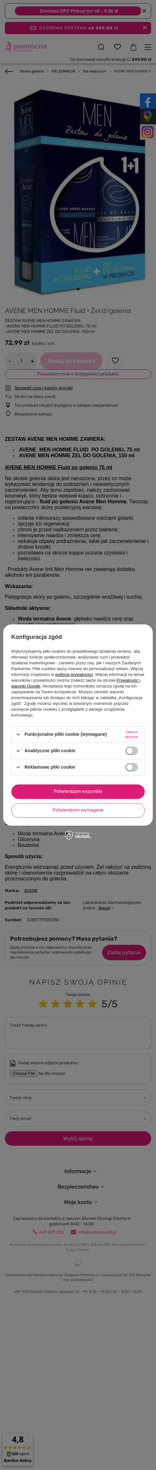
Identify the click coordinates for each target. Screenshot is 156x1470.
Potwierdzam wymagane (78, 810)
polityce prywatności (74, 674)
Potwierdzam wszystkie (78, 791)
